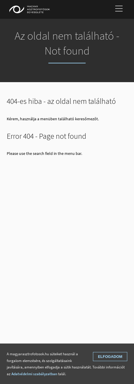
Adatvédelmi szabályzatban (34, 373)
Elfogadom (110, 356)
